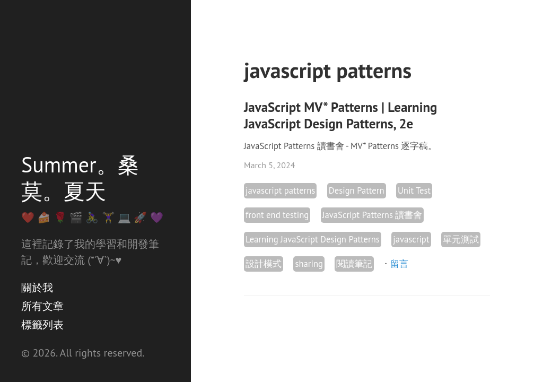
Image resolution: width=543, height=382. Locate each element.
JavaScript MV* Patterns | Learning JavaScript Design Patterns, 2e (340, 115)
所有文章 (42, 306)
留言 (399, 264)
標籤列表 (42, 325)
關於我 (37, 287)
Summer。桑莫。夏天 (80, 178)
